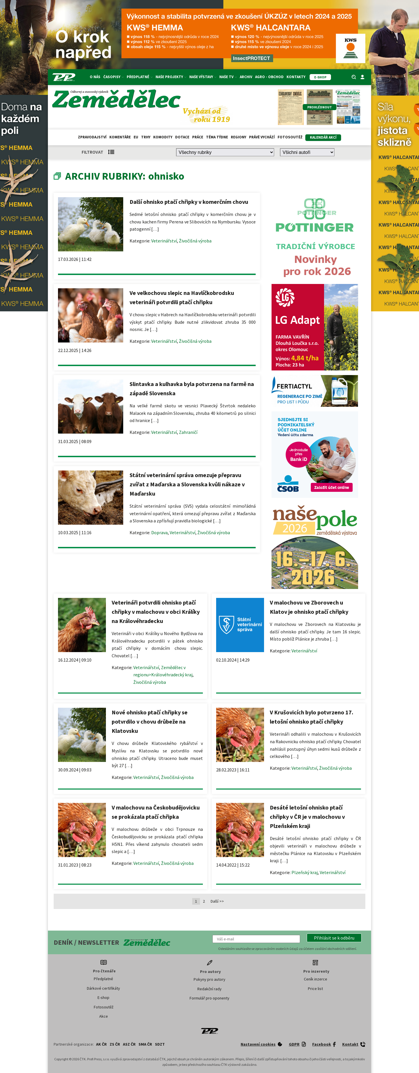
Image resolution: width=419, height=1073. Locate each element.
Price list (315, 988)
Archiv (246, 76)
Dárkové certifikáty (103, 988)
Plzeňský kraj (304, 872)
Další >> (217, 901)
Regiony (238, 137)
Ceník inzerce (315, 979)
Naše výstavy (202, 76)
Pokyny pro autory (209, 979)
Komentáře (120, 137)
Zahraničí (188, 432)
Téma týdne (217, 137)
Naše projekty (171, 76)
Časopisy (113, 76)
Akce (103, 1016)
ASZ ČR (129, 1044)
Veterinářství (164, 241)
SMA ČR (145, 1044)
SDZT (160, 1044)
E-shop (103, 997)
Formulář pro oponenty (209, 998)
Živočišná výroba (195, 241)
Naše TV (228, 76)
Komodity (162, 137)
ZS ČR (115, 1044)
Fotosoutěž (290, 137)
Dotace (182, 137)
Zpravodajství (92, 137)
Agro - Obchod (269, 76)
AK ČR (101, 1044)
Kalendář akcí (323, 137)
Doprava (159, 532)
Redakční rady (209, 988)
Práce (197, 137)
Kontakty (296, 76)
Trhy (145, 137)
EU (136, 137)
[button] (334, 937)
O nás (95, 76)
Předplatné (140, 76)
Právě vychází (262, 137)
